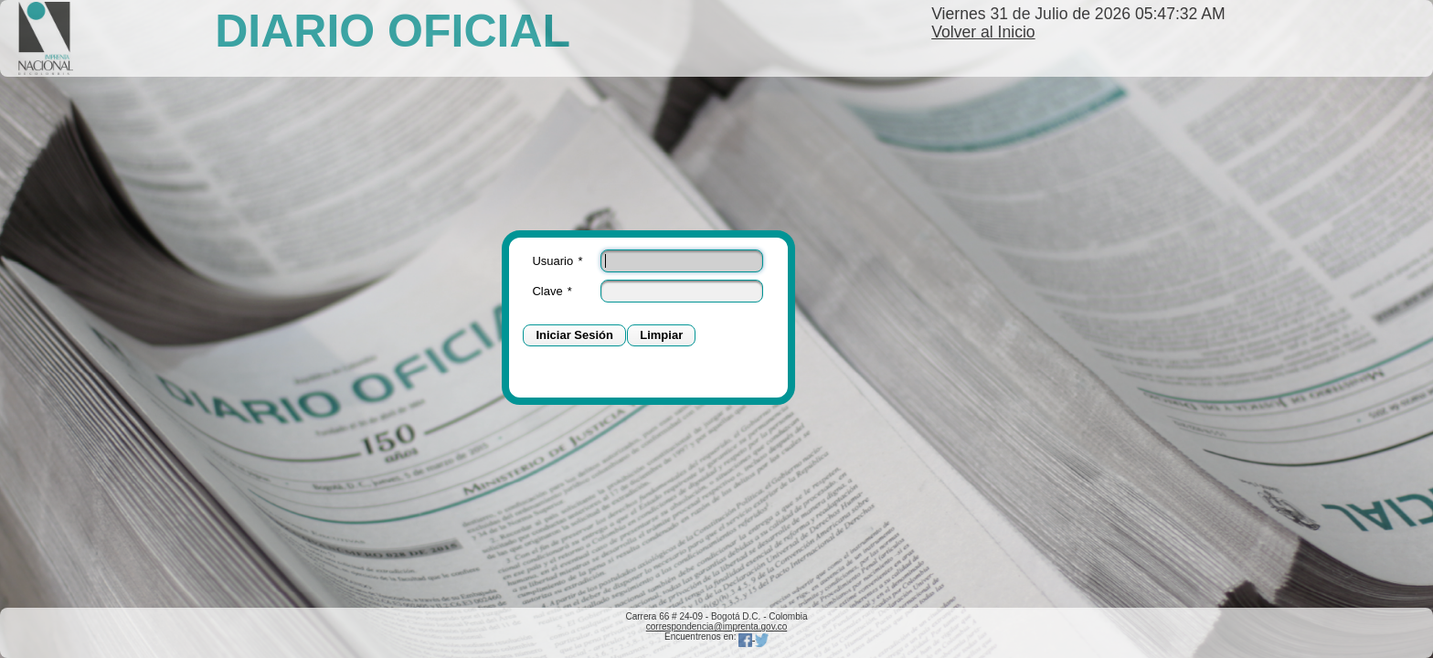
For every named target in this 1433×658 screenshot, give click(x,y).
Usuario (557, 261)
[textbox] (681, 260)
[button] (574, 335)
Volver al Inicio (983, 32)
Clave (552, 291)
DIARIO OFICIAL (392, 31)
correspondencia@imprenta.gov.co (717, 626)
